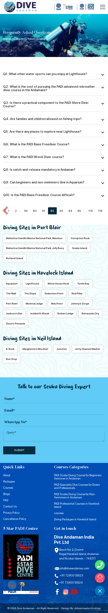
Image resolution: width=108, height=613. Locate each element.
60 (35, 210)
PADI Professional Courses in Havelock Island (76, 505)
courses (58, 513)
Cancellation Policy (14, 519)
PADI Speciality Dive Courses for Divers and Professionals (77, 486)
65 (79, 210)
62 (52, 210)
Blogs (6, 494)
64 (70, 210)
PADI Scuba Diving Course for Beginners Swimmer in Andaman (77, 477)
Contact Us (10, 506)
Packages (9, 481)
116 (100, 210)
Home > (8, 38)
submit (19, 450)
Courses (8, 487)
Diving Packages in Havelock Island (75, 519)
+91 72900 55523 (68, 575)
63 (61, 210)
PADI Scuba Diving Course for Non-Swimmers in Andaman (75, 496)
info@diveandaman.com (71, 568)
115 (90, 210)
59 (26, 210)
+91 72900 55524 (68, 582)
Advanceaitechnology (87, 608)
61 (43, 210)
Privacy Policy (11, 512)
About (6, 475)
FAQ (5, 500)
